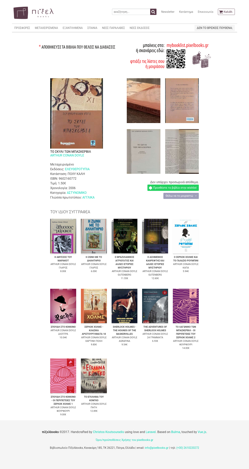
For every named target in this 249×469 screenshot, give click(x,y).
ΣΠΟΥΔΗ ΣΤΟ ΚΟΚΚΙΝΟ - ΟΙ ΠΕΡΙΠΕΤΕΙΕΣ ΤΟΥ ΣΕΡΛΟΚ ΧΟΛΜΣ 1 (63, 400)
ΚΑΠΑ (186, 267)
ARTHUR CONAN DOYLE (67, 155)
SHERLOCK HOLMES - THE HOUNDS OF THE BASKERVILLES (124, 330)
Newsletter (167, 11)
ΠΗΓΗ (94, 407)
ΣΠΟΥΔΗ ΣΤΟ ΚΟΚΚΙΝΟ (63, 327)
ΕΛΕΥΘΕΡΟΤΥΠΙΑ (77, 169)
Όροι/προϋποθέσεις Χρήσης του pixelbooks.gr (124, 439)
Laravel (151, 432)
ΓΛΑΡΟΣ (63, 267)
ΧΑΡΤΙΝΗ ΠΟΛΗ (93, 341)
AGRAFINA (124, 341)
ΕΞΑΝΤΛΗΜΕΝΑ (73, 27)
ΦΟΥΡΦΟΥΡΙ (185, 344)
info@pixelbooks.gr (156, 447)
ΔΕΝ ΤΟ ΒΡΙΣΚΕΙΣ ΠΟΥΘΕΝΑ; (214, 27)
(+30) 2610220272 (187, 447)
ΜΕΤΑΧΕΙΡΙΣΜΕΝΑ (46, 27)
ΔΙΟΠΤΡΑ (63, 334)
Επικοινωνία (205, 11)
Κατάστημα (186, 11)
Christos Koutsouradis (108, 432)
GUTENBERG (124, 274)
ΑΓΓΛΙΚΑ (88, 197)
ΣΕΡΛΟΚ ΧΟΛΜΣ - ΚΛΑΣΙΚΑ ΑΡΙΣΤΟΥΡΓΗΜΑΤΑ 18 (94, 330)
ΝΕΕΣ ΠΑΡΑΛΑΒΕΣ (113, 27)
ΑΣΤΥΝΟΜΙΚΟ (77, 193)
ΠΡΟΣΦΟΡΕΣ (22, 27)
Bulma (175, 432)
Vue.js (202, 432)
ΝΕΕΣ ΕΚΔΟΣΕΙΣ (140, 27)
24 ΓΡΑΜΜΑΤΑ (155, 337)
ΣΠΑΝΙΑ (92, 27)
